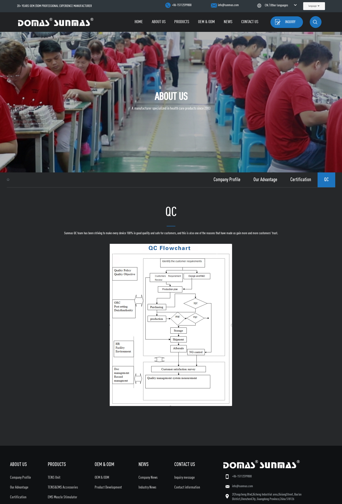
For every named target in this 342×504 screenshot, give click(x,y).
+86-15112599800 (182, 5)
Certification (300, 179)
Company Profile (227, 179)
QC (326, 179)
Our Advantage (265, 179)
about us (171, 97)
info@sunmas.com (228, 5)
